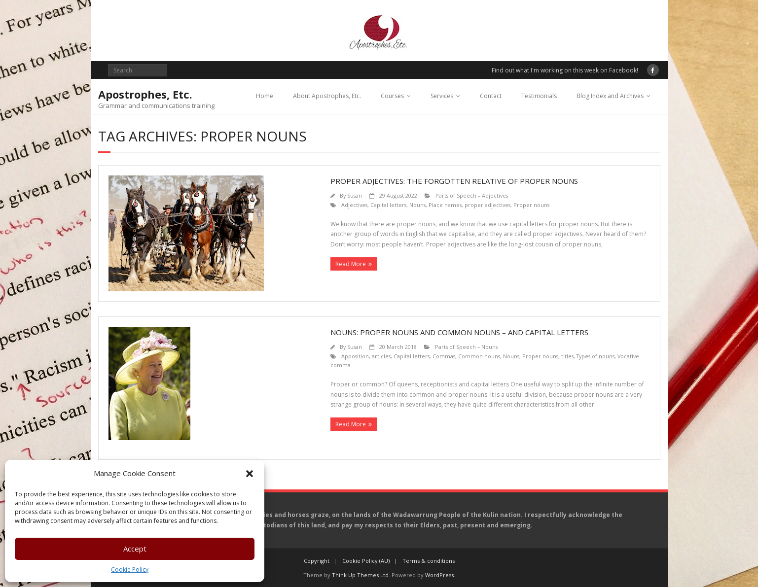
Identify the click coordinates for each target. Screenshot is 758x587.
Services (442, 96)
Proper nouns (531, 204)
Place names (445, 204)
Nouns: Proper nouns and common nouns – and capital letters (459, 332)
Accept (134, 548)
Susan (354, 195)
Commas (444, 356)
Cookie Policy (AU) (366, 560)
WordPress (439, 575)
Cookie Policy (129, 569)
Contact (491, 96)
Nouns (417, 204)
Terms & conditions (428, 560)
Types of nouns (595, 356)
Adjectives (354, 204)
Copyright (316, 560)
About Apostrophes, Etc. (327, 96)
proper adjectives (487, 204)
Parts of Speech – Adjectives (471, 195)
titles (567, 356)
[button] (249, 474)
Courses (392, 96)
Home (264, 96)
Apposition (355, 356)
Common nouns (479, 356)
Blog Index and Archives (610, 96)
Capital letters (388, 204)
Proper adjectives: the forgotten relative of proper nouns (454, 181)
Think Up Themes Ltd (360, 575)
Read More (350, 264)
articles (381, 356)
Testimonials (539, 96)
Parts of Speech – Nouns (466, 346)
